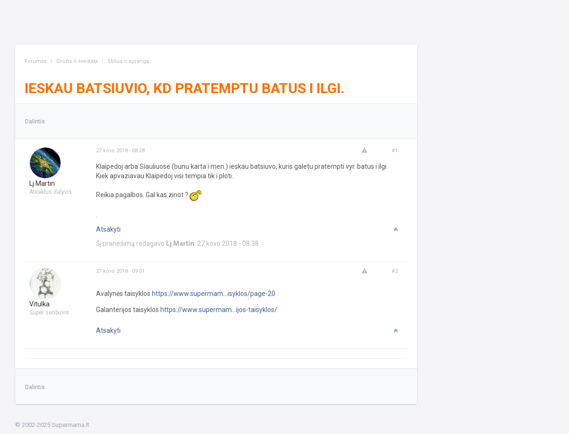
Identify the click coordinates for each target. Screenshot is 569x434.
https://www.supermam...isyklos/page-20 (213, 293)
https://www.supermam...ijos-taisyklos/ (218, 309)
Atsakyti (108, 229)
